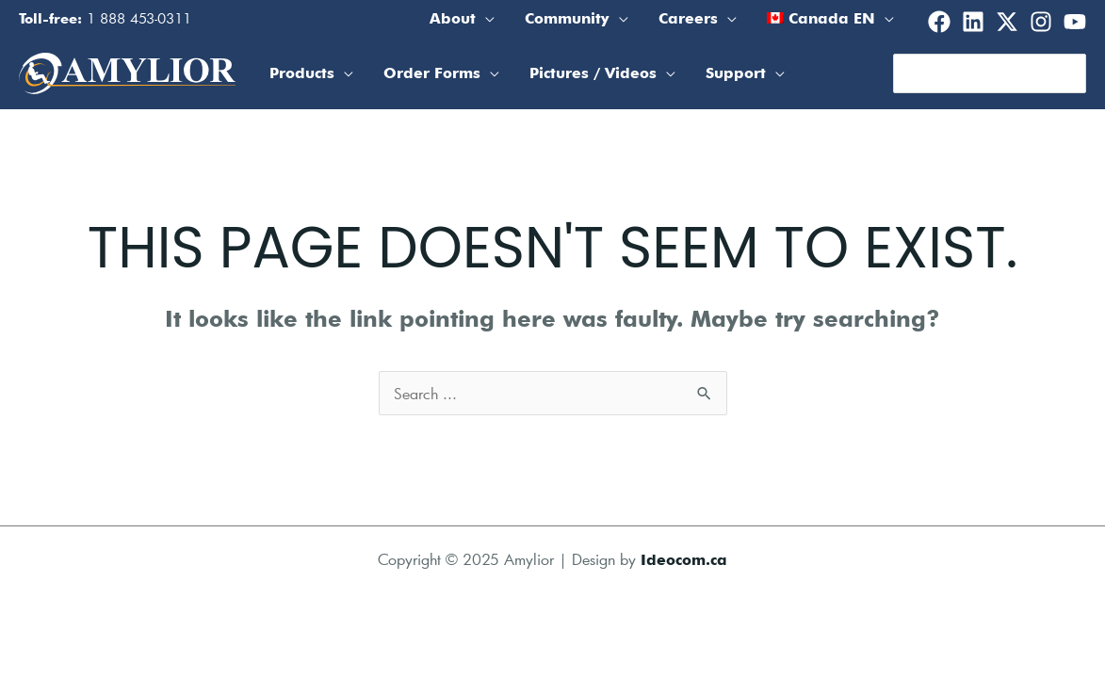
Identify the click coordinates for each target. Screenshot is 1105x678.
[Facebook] (939, 21)
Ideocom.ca (684, 560)
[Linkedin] (973, 21)
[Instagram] (1041, 21)
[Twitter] (1007, 21)
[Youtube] (1075, 21)
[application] (485, 19)
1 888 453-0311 (139, 17)
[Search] (1073, 73)
